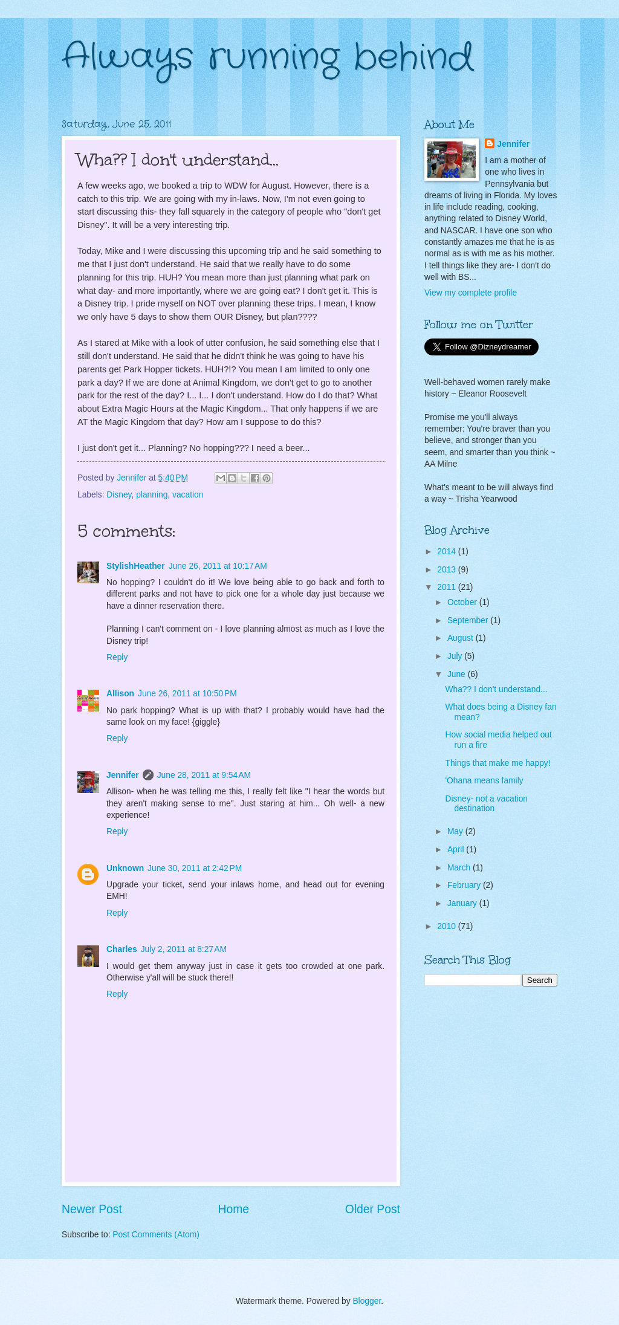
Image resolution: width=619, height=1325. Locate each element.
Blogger (366, 1301)
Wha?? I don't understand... (496, 689)
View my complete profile (470, 292)
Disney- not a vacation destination (486, 804)
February (465, 885)
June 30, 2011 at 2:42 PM (194, 868)
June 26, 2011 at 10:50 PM (187, 693)
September (468, 620)
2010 (447, 926)
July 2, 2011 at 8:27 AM (184, 949)
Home (234, 1209)
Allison (120, 693)
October (463, 602)
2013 (447, 569)
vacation (187, 494)
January (463, 903)
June (457, 674)
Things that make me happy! (497, 763)
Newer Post (92, 1209)
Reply (117, 657)
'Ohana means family (484, 780)
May (456, 831)
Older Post (372, 1209)
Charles (121, 949)
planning (151, 494)
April (456, 849)
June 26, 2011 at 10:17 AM (218, 566)
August (461, 638)
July (455, 656)
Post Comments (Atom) (155, 1234)
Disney (118, 494)
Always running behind (267, 57)
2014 (447, 551)
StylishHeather (135, 566)
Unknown (125, 868)
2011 (447, 587)
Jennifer (122, 775)
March (460, 867)
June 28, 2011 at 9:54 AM (204, 775)
